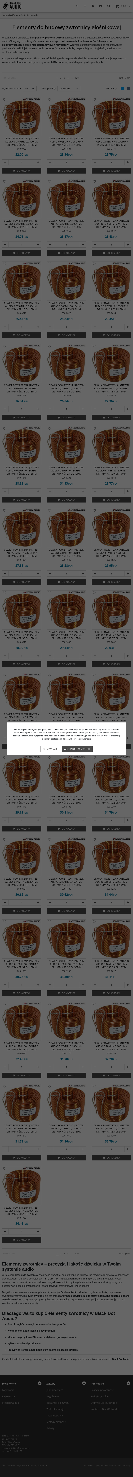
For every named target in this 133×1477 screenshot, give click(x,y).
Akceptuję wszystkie (77, 749)
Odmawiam (50, 749)
